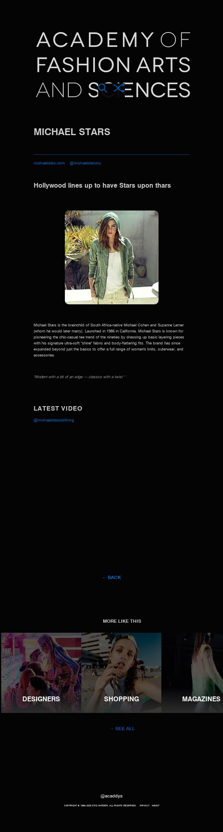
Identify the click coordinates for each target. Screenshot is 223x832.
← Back (111, 577)
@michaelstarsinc (85, 163)
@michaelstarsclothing (54, 420)
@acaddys (111, 796)
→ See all (122, 729)
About (155, 806)
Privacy (144, 806)
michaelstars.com (49, 163)
